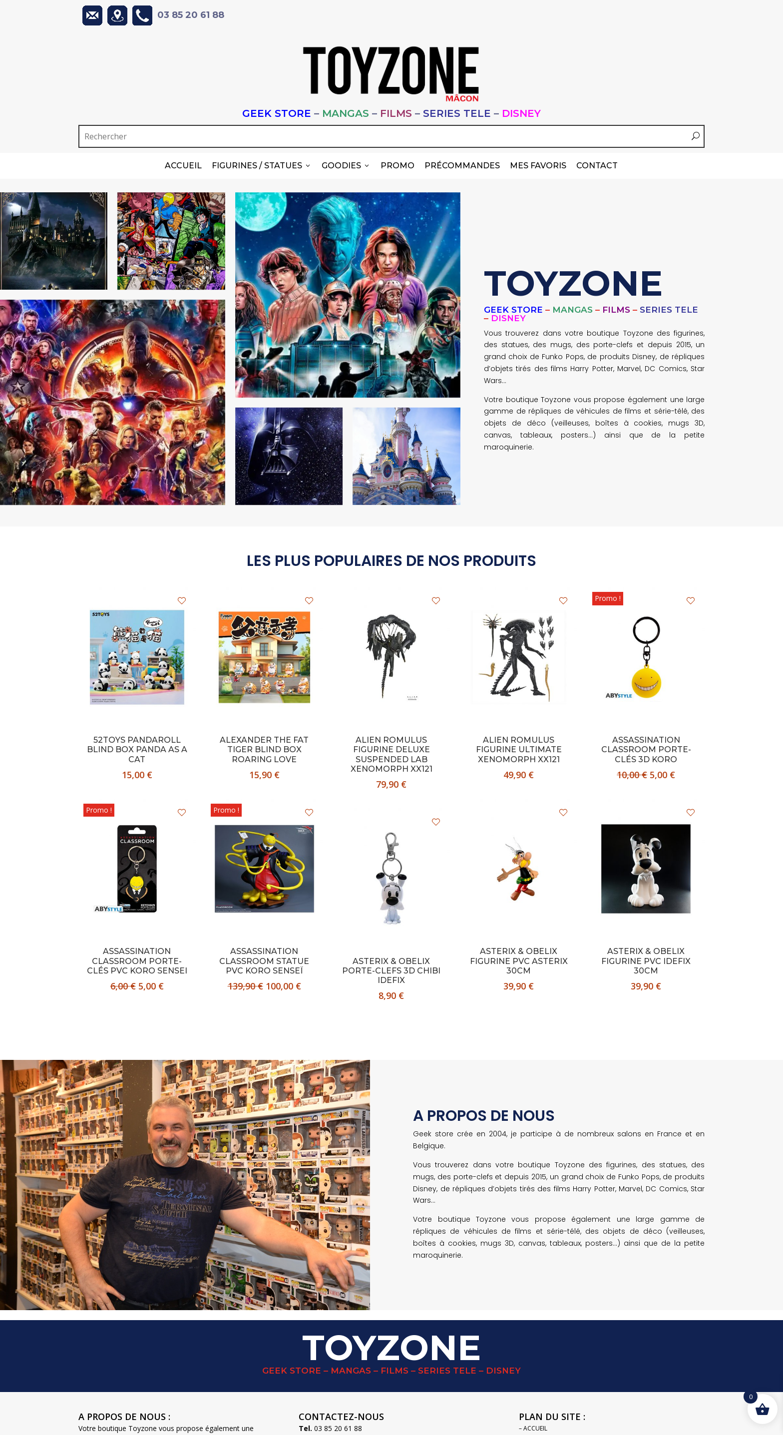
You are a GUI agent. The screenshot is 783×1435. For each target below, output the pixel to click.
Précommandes (462, 165)
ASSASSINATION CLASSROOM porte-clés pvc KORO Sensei (137, 959)
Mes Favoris (538, 165)
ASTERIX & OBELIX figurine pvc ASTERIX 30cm (519, 959)
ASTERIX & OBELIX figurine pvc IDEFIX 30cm (646, 959)
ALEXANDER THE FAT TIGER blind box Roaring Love (264, 748)
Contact (597, 165)
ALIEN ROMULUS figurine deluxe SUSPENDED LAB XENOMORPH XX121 (391, 753)
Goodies (346, 165)
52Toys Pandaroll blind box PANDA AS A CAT (137, 748)
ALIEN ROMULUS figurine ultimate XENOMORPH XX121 (519, 748)
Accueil (183, 165)
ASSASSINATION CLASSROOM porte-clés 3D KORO (646, 748)
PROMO (397, 165)
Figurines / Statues (262, 165)
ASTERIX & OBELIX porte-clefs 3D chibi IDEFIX (391, 969)
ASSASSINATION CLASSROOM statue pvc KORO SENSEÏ (264, 959)
